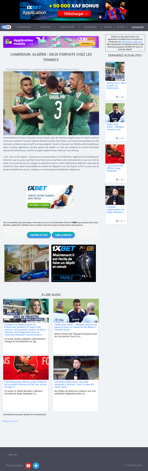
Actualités (138, 27)
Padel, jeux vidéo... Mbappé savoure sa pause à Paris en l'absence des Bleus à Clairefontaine (76, 327)
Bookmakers (24, 27)
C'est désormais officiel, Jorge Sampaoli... (115, 168)
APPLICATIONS (67, 27)
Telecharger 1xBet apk (131, 41)
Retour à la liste (10, 421)
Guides (120, 27)
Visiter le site (39, 235)
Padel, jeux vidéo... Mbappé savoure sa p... (115, 127)
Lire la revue (63, 235)
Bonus (108, 27)
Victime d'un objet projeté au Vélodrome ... (116, 85)
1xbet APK (45, 27)
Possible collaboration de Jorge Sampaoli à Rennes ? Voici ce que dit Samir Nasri (74, 384)
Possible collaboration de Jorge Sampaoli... (115, 209)
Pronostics (90, 27)
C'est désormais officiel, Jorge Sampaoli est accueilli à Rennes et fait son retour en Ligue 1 (25, 384)
